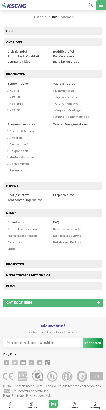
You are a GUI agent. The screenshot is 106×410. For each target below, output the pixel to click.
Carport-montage (67, 110)
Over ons (14, 42)
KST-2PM (15, 104)
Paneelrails (16, 170)
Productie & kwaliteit (23, 56)
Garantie (13, 242)
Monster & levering (67, 236)
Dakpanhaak (17, 151)
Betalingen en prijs (67, 242)
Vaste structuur (65, 83)
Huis (54, 17)
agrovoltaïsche (65, 97)
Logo (11, 249)
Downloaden (16, 222)
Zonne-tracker (18, 83)
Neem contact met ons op (28, 275)
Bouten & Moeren (21, 131)
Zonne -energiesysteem (70, 124)
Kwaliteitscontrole (67, 229)
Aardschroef (17, 144)
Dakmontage (64, 91)
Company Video (18, 61)
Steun (11, 213)
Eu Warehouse (63, 56)
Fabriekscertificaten (22, 236)
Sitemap (18, 396)
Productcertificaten (22, 229)
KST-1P (13, 97)
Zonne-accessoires (21, 124)
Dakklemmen (18, 164)
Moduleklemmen (20, 157)
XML (48, 396)
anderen (14, 138)
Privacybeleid (35, 396)
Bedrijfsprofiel (63, 51)
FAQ (56, 222)
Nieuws (12, 186)
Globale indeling (19, 51)
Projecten (15, 264)
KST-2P (13, 91)
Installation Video (66, 61)
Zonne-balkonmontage (71, 117)
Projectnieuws (63, 195)
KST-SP (13, 110)
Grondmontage (65, 104)
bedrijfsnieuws (18, 195)
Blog (10, 286)
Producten (15, 74)
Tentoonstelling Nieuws (24, 200)
